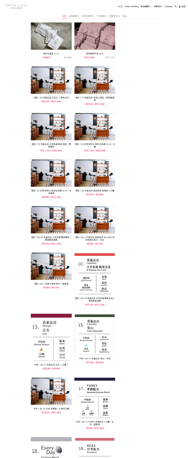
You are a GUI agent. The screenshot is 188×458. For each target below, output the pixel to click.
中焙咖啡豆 (102, 15)
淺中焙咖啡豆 (88, 15)
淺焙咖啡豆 (74, 15)
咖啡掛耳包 (115, 15)
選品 (124, 15)
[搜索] (176, 6)
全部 (64, 15)
